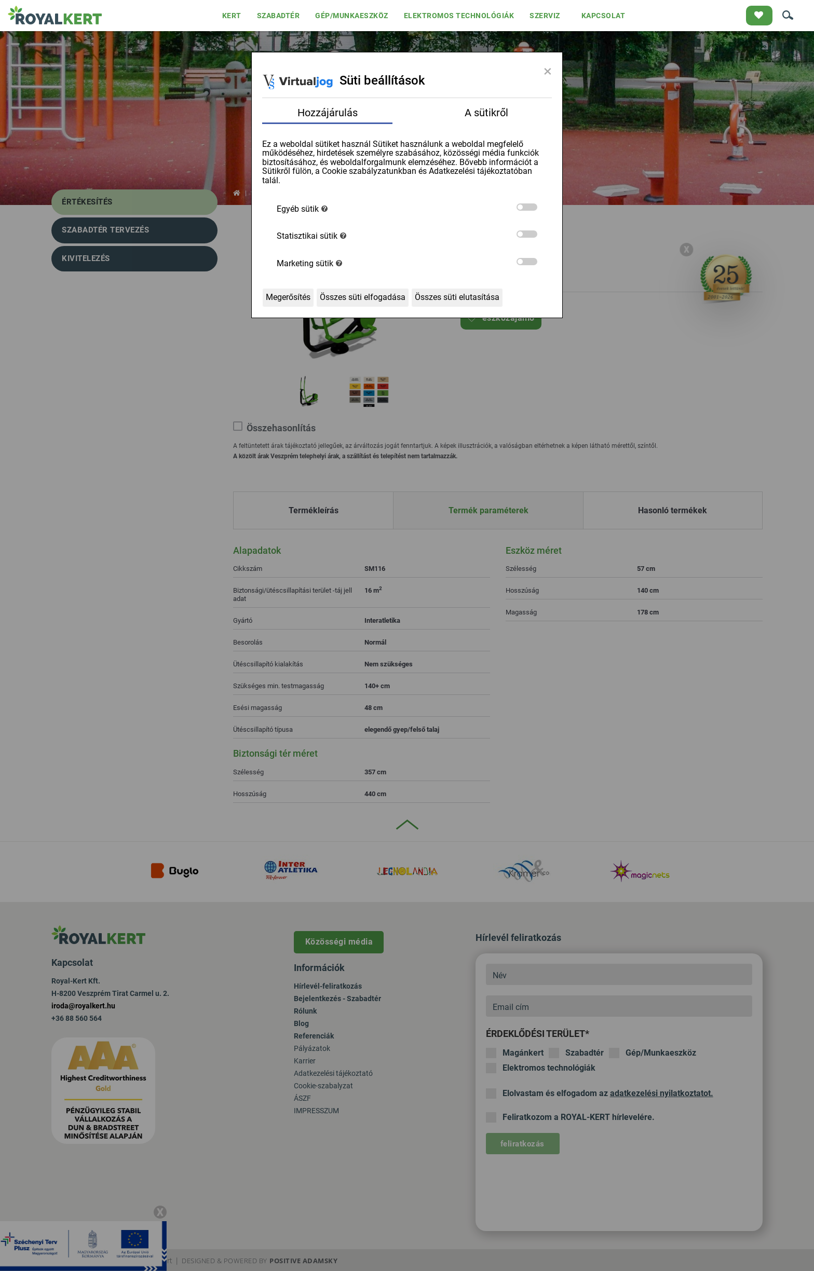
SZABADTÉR (278, 15)
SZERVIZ (545, 15)
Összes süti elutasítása (457, 297)
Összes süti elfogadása (362, 297)
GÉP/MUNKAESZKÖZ (351, 15)
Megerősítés (288, 297)
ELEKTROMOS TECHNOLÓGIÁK (459, 15)
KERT (231, 15)
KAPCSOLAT (603, 15)
